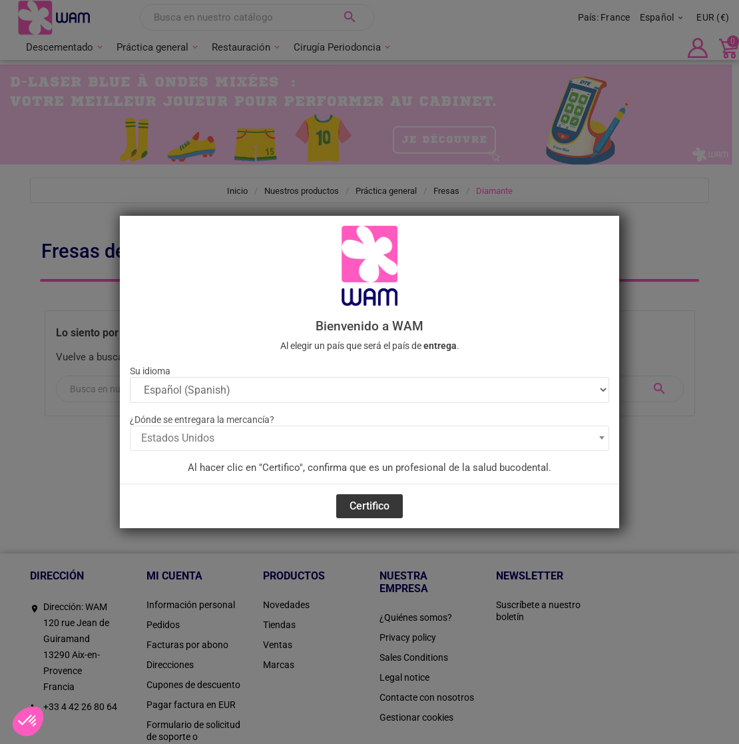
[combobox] (369, 438)
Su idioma (150, 371)
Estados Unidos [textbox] (177, 438)
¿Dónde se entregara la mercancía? (202, 419)
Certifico (369, 506)
